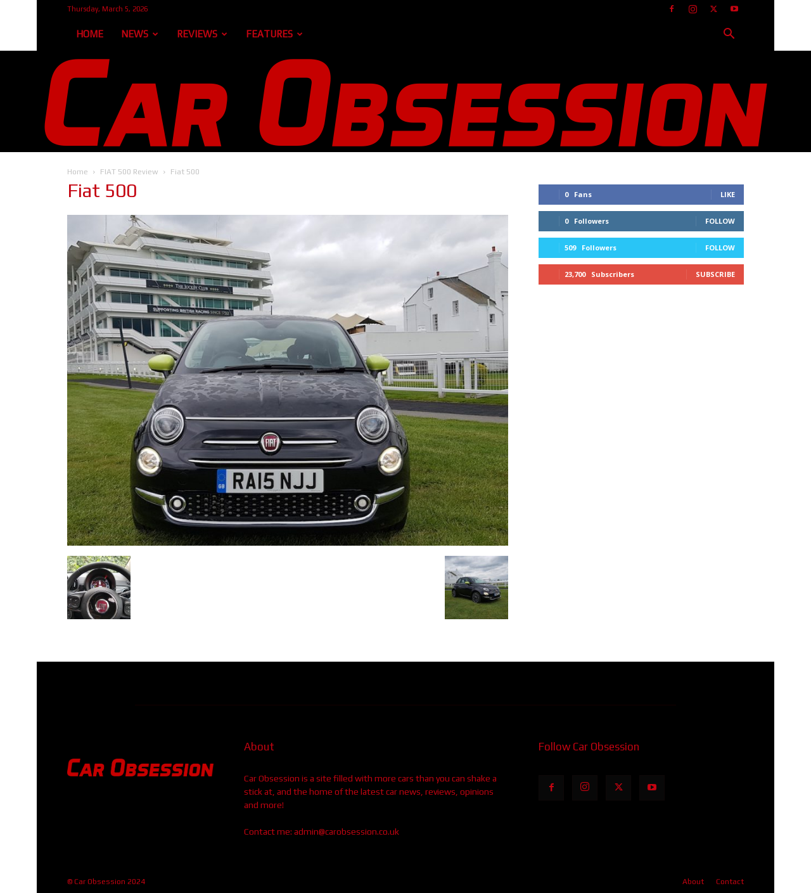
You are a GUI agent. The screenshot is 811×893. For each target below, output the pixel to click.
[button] (728, 35)
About (693, 881)
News (139, 34)
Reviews (202, 34)
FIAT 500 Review (129, 171)
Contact (730, 881)
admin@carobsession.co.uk (346, 831)
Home (89, 34)
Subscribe (715, 274)
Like (727, 194)
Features (274, 34)
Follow (720, 221)
